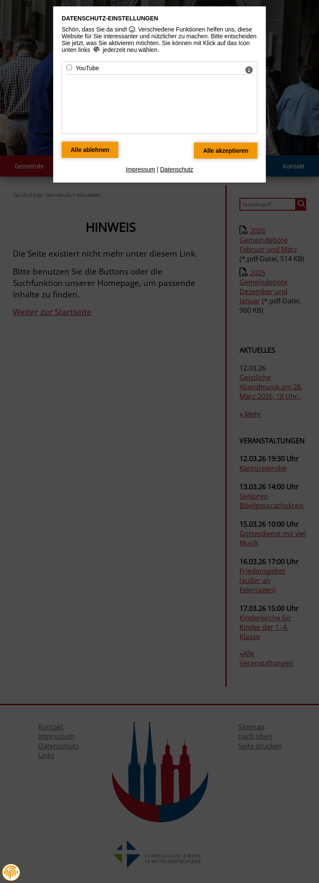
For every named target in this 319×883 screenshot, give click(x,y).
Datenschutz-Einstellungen (110, 18)
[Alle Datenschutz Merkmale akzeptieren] (225, 151)
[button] (11, 872)
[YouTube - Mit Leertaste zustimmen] (69, 67)
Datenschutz (176, 169)
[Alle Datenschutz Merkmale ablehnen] (90, 150)
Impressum (140, 169)
